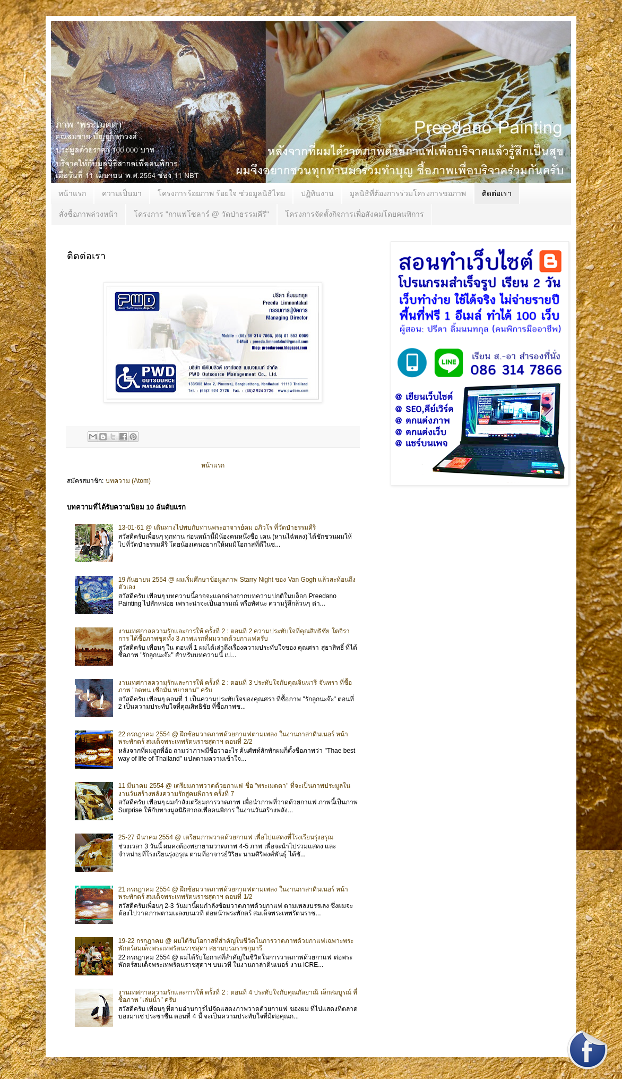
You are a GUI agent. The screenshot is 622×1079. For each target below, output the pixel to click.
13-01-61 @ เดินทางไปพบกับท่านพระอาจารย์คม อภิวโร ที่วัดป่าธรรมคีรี (217, 527)
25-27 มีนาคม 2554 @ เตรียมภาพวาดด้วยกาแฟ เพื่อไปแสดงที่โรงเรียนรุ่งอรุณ (225, 837)
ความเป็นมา (122, 193)
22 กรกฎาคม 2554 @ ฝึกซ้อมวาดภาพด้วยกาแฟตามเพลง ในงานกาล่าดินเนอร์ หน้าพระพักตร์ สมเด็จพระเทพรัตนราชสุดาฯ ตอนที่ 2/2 (233, 737)
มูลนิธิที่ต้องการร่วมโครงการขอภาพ (408, 193)
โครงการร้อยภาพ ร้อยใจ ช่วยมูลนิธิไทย (221, 193)
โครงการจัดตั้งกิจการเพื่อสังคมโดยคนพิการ (354, 214)
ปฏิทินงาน (317, 193)
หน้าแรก (72, 193)
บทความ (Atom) (128, 481)
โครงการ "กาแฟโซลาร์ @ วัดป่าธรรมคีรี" (201, 214)
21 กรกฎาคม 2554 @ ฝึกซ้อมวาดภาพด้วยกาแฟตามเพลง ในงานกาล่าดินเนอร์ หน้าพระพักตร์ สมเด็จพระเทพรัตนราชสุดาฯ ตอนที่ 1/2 (233, 893)
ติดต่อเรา (497, 193)
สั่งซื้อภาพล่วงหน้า (88, 214)
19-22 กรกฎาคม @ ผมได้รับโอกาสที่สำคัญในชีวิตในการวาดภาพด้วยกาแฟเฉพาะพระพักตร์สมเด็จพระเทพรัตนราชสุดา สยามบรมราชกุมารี (235, 944)
